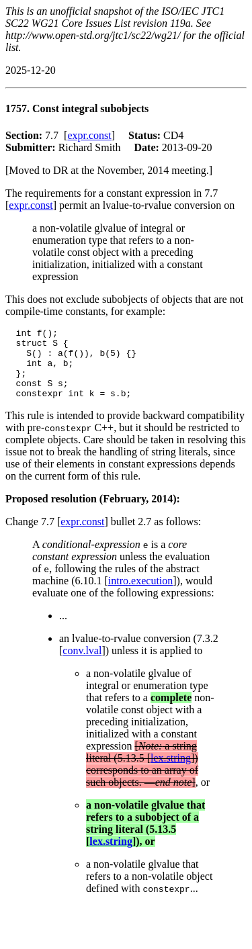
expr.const (89, 135)
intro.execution (140, 594)
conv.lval (81, 664)
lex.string (171, 772)
